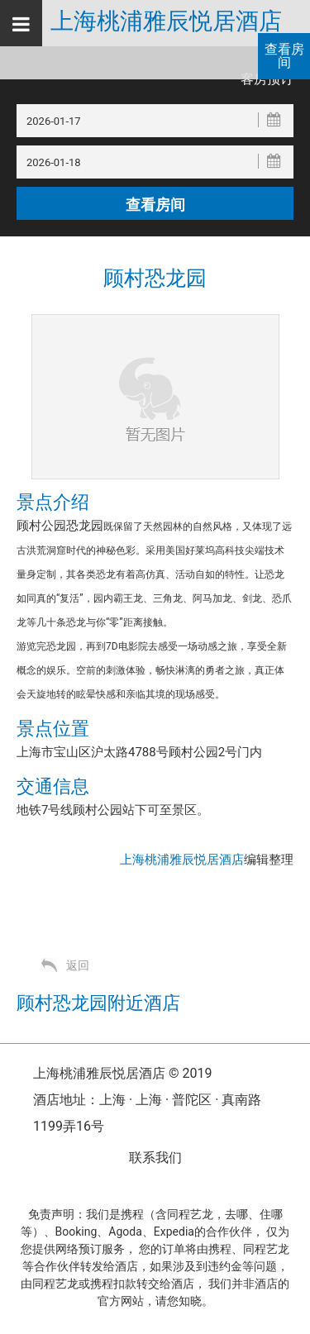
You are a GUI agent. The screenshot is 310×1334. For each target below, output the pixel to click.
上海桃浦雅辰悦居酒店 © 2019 (122, 1073)
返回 (77, 965)
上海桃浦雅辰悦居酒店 (166, 21)
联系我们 (155, 1157)
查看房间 (284, 55)
